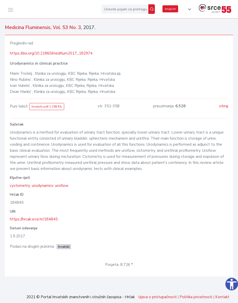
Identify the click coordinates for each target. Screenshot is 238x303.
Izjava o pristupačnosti (157, 296)
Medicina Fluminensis (28, 27)
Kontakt (222, 296)
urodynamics (42, 185)
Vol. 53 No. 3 (67, 27)
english (170, 9)
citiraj (223, 106)
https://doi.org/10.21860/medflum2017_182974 (51, 53)
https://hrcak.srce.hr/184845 (34, 219)
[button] (188, 9)
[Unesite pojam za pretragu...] (125, 9)
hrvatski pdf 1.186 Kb (47, 107)
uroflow (61, 185)
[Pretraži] (151, 9)
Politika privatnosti (196, 296)
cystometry (20, 185)
